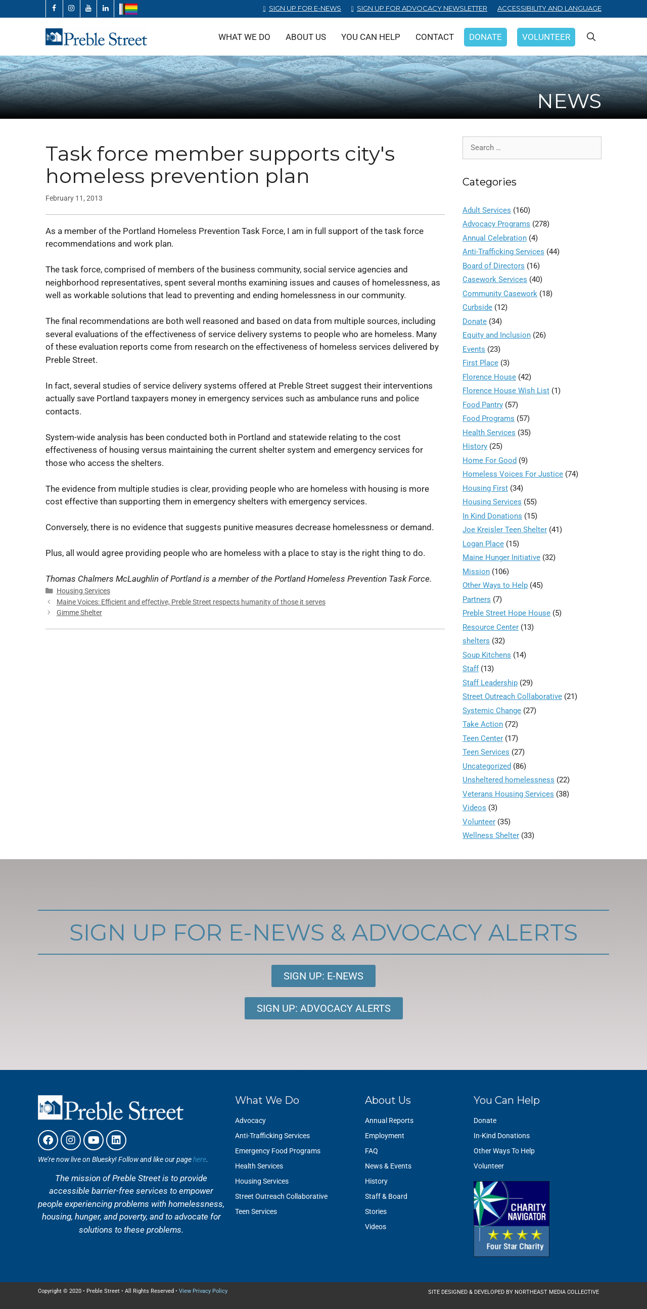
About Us (306, 37)
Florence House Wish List (506, 390)
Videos (474, 807)
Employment (384, 1136)
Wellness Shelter (491, 835)
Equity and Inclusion (497, 335)
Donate (485, 37)
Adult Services (487, 210)
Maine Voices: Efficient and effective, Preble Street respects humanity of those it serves (191, 602)
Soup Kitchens (487, 655)
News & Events (388, 1166)
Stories (376, 1211)
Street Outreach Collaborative (512, 696)
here (199, 1159)
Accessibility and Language (549, 8)
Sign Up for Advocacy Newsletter (422, 8)
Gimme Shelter (79, 613)
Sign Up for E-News (305, 8)
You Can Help (370, 37)
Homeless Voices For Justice (513, 474)
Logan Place (483, 543)
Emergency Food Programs (277, 1151)
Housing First (485, 488)
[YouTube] (88, 8)
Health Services (489, 432)
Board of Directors (494, 265)
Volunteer (546, 37)
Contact (434, 37)
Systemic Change (492, 710)
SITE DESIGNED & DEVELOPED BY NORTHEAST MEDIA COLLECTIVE (513, 1292)
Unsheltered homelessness (508, 779)
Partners (477, 599)
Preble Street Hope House (506, 613)
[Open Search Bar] (591, 37)
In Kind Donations (492, 516)
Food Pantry (483, 404)
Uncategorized (487, 766)
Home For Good (490, 460)
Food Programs (489, 418)
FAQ (371, 1151)
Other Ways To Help (504, 1151)
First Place (480, 362)
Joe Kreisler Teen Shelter (505, 529)
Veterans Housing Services (508, 794)
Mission (476, 571)
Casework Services (495, 279)
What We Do (244, 37)
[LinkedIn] (105, 8)
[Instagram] (71, 8)
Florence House (489, 377)
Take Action (483, 724)
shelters (476, 640)
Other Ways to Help (495, 585)
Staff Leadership (490, 682)
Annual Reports (389, 1120)
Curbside (477, 307)
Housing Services (83, 591)
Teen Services (486, 752)
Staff (471, 668)
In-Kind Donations (502, 1136)
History (475, 446)
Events (474, 349)
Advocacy (250, 1120)
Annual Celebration (495, 238)
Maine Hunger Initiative (501, 557)
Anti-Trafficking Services (503, 251)
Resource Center (491, 627)
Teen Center (483, 738)
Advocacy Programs (496, 223)
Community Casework (500, 293)
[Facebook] (54, 8)
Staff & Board (386, 1196)
